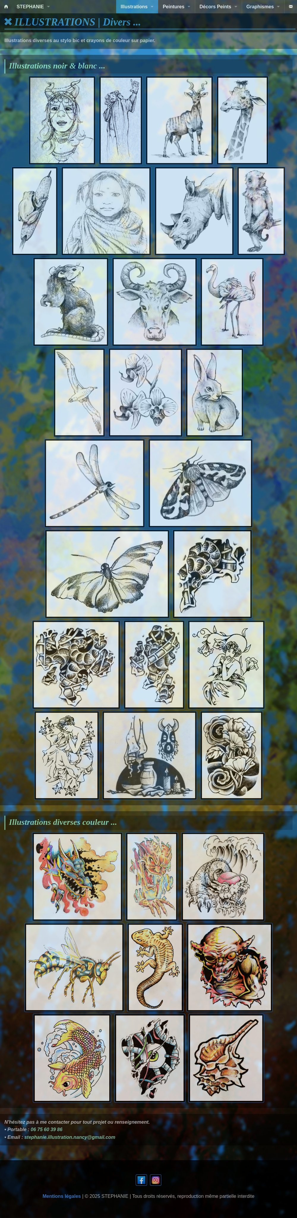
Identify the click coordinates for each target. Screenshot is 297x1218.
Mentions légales (61, 1196)
